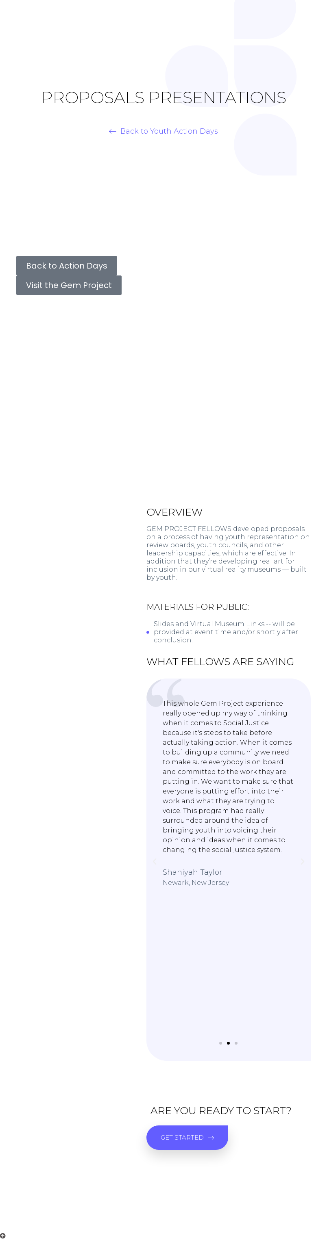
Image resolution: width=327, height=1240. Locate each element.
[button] (163, 131)
